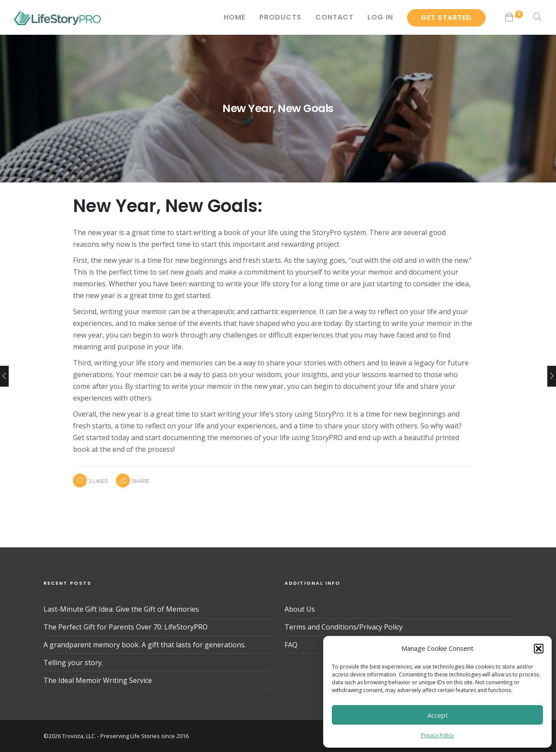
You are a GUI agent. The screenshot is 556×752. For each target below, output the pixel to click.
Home (234, 17)
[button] (538, 648)
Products (280, 17)
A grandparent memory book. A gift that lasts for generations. (144, 644)
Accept (437, 715)
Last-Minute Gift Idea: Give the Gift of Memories (121, 609)
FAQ (291, 644)
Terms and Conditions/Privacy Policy (344, 627)
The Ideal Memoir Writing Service (97, 680)
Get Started (446, 18)
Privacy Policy (437, 735)
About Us (300, 609)
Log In (380, 17)
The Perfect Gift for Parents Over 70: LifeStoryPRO (125, 627)
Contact (334, 17)
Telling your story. (73, 662)
